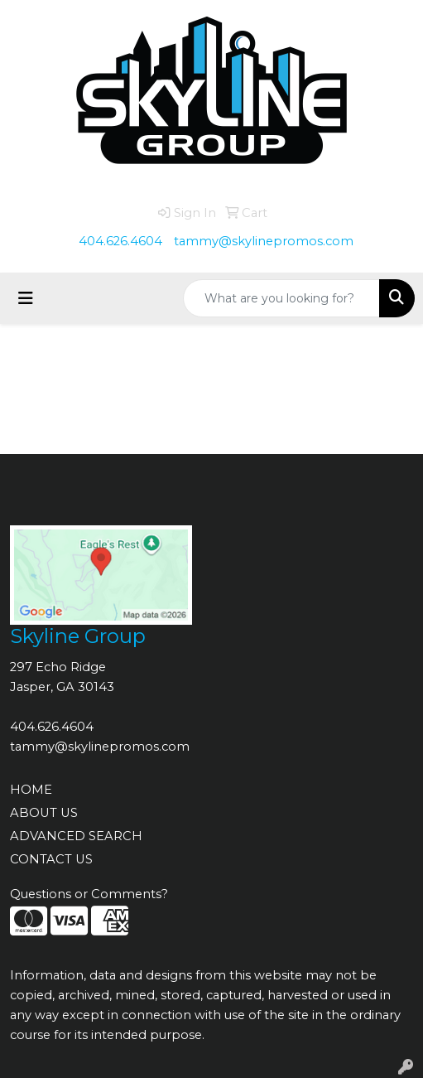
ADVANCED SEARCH (76, 836)
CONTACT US (51, 859)
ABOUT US (44, 812)
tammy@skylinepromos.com (263, 241)
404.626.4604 (120, 241)
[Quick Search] (281, 298)
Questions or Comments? (89, 894)
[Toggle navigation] (25, 298)
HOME (31, 789)
